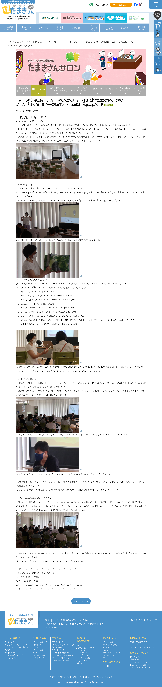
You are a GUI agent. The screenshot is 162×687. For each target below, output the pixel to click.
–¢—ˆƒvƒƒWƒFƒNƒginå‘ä (60, 652)
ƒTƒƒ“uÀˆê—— (52, 42)
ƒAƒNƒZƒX (97, 89)
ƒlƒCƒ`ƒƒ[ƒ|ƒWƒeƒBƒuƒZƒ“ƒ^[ (84, 639)
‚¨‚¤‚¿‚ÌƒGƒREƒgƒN (39, 655)
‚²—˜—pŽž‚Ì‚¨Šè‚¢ (139, 89)
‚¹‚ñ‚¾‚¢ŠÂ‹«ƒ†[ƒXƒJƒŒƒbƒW (62, 655)
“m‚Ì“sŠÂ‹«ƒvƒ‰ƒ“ (110, 28)
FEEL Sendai (57, 638)
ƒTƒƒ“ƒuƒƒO (110, 89)
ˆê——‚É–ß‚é (82, 601)
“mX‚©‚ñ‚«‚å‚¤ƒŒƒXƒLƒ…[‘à (63, 644)
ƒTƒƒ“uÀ (37, 42)
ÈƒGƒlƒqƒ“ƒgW (38, 658)
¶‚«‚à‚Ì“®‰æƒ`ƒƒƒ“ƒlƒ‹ (84, 658)
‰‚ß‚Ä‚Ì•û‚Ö (101, 4)
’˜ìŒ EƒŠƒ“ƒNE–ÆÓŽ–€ (65, 677)
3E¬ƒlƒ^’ (37, 647)
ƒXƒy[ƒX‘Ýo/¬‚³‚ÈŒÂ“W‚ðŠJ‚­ (57, 89)
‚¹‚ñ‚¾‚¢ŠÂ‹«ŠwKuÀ (10, 28)
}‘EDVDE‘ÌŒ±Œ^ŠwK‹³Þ (18, 647)
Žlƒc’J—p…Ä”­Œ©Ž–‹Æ (27, 28)
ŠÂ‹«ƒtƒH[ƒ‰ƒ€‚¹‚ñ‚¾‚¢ (60, 658)
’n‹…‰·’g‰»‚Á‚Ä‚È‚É (110, 644)
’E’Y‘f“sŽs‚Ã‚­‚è (109, 638)
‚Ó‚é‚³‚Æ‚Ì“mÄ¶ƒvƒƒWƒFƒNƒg (142, 647)
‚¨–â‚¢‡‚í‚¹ (122, 4)
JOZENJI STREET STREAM (140, 667)
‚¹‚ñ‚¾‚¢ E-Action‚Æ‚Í (40, 642)
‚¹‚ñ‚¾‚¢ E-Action (40, 638)
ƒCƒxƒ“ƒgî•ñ (37, 644)
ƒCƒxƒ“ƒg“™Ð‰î (82, 653)
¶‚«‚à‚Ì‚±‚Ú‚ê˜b (82, 655)
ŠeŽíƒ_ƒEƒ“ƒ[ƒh (82, 663)
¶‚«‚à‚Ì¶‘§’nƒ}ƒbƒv (84, 661)
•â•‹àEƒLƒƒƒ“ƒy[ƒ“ (60, 28)
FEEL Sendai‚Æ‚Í (58, 642)
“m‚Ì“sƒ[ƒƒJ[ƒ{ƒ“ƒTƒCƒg (93, 28)
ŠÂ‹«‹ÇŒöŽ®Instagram (143, 28)
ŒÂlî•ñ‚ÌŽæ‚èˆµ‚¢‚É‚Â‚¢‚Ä (98, 677)
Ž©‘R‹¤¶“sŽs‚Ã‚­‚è (139, 638)
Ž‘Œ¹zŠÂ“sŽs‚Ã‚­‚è (111, 661)
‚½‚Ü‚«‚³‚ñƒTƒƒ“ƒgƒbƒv (23, 89)
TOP (10, 42)
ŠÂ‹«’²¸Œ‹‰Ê (126, 28)
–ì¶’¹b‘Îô (43, 28)
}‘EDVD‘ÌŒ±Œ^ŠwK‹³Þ (80, 89)
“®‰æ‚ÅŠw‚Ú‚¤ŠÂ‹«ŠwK (62, 660)
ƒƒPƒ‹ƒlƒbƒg (76, 28)
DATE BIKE (107, 658)
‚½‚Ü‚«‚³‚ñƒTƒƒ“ (21, 42)
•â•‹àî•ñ (106, 647)
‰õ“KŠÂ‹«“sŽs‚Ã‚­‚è (139, 653)
